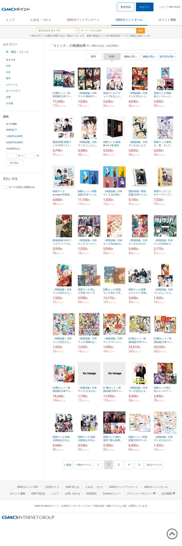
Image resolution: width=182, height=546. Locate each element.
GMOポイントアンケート (83, 20)
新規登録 (126, 6)
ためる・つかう (41, 20)
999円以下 (11, 129)
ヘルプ (162, 7)
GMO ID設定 (175, 7)
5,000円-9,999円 (14, 142)
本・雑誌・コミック (17, 51)
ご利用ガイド (51, 486)
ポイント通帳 (167, 20)
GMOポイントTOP (27, 486)
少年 (8, 66)
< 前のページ (83, 464)
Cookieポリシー (112, 493)
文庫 (8, 97)
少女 (8, 72)
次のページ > (154, 464)
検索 (140, 30)
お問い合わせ (72, 493)
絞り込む (14, 162)
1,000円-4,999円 (14, 136)
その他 (9, 103)
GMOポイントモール (129, 20)
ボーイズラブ (13, 90)
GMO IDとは (72, 486)
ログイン (145, 6)
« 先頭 (67, 464)
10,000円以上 (13, 148)
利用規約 (91, 493)
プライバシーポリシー (141, 493)
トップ (10, 20)
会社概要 (168, 493)
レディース (12, 84)
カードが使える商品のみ (19, 187)
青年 (8, 78)
